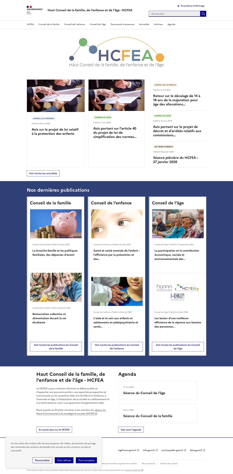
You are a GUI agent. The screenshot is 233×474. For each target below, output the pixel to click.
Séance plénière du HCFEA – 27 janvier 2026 (175, 159)
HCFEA (30, 24)
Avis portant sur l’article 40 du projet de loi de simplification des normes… (115, 132)
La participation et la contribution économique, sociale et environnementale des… (176, 255)
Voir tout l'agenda (131, 429)
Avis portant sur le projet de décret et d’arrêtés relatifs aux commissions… (177, 131)
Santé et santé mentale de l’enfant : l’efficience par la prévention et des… (116, 255)
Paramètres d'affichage (192, 5)
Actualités (144, 24)
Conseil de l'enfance (74, 24)
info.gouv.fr (149, 450)
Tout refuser (64, 460)
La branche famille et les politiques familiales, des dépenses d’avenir (55, 253)
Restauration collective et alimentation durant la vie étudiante (49, 318)
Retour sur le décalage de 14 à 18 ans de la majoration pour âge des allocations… (176, 100)
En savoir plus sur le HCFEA (54, 429)
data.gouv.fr (196, 450)
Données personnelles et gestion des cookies (117, 463)
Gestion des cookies (169, 463)
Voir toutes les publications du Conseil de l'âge (178, 346)
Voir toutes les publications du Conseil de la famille (56, 346)
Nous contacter (148, 463)
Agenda (171, 24)
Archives (158, 24)
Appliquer (203, 14)
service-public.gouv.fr (172, 450)
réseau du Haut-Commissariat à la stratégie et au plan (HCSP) (71, 411)
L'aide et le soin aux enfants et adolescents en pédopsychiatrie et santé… (115, 322)
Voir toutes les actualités (43, 173)
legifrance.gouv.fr (127, 450)
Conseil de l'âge (98, 24)
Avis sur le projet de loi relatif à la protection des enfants (55, 131)
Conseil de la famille (49, 24)
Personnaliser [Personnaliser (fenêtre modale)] (42, 460)
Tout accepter (86, 460)
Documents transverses (122, 24)
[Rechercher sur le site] (174, 14)
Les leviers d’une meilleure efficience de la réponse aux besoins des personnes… (177, 322)
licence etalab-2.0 (132, 470)
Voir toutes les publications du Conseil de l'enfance (117, 346)
